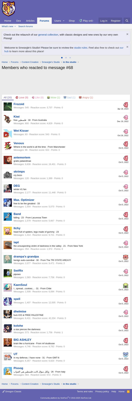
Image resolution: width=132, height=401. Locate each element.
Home (7, 20)
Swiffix (18, 270)
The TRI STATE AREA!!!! (58, 260)
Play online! (89, 20)
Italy (63, 371)
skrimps (19, 171)
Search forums (25, 26)
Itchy (17, 228)
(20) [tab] (8, 97)
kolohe (18, 325)
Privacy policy (102, 391)
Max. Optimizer (24, 200)
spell (17, 299)
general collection (48, 34)
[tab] (62, 57)
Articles (30, 20)
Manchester (59, 147)
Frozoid (19, 104)
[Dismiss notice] (126, 34)
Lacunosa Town (39, 217)
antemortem (22, 157)
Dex (18, 20)
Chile (48, 288)
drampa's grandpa (26, 256)
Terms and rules (85, 391)
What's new (7, 26)
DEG (17, 185)
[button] (63, 21)
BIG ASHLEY (22, 339)
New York (78, 246)
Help (114, 391)
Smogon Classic (11, 391)
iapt (16, 242)
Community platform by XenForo (66, 398)
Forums (44, 20)
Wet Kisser (21, 130)
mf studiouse (48, 343)
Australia (42, 120)
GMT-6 (55, 357)
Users (57, 20)
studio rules (80, 47)
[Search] (127, 21)
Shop (72, 20)
